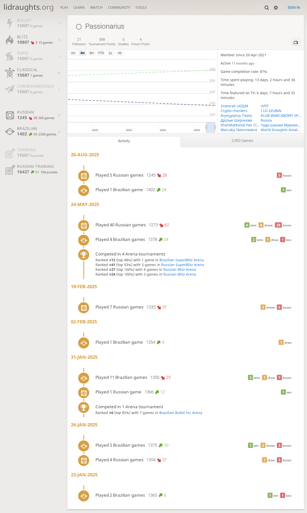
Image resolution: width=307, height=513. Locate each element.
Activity (124, 141)
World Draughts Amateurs (281, 129)
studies (123, 41)
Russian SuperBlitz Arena (182, 264)
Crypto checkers (234, 110)
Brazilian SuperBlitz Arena (182, 260)
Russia (266, 120)
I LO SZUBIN (271, 110)
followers (79, 41)
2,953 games (242, 140)
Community (119, 7)
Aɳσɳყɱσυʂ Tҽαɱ (236, 115)
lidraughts (29, 7)
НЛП (264, 106)
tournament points (102, 41)
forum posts (140, 41)
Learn (79, 7)
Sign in (294, 8)
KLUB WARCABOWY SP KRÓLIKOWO (281, 115)
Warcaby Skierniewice (239, 129)
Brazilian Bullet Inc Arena (180, 412)
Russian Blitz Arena (179, 269)
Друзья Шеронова (236, 120)
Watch (96, 7)
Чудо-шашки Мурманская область (281, 125)
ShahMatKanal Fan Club (241, 125)
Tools (141, 7)
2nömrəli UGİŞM (234, 106)
